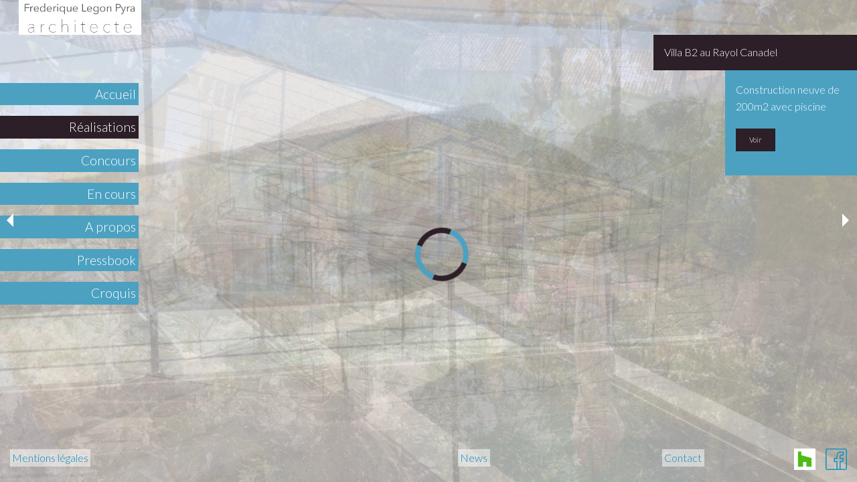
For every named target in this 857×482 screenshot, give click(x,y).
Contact (683, 458)
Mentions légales (50, 458)
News (473, 458)
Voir (755, 139)
